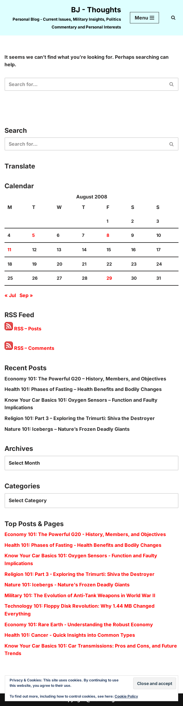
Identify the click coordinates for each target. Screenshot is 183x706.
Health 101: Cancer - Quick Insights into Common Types (69, 635)
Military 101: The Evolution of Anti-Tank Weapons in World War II (79, 595)
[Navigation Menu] (144, 17)
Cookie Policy (126, 696)
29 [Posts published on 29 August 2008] (109, 278)
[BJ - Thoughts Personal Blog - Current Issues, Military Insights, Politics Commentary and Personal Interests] (62, 17)
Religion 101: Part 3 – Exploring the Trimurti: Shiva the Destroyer (79, 418)
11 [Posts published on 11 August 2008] (9, 249)
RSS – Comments (29, 348)
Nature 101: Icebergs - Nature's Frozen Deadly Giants (67, 585)
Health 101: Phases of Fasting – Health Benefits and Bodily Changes (83, 389)
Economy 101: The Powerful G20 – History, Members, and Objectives (85, 379)
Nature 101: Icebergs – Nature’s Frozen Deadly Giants (67, 429)
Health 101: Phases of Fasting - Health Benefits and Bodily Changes (82, 545)
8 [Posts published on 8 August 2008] (107, 235)
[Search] (173, 17)
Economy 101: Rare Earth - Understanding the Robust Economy (78, 624)
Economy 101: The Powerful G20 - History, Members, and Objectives (85, 534)
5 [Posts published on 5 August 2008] (33, 235)
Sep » (26, 295)
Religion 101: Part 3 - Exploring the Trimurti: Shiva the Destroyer (79, 574)
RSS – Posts (22, 329)
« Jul (10, 295)
